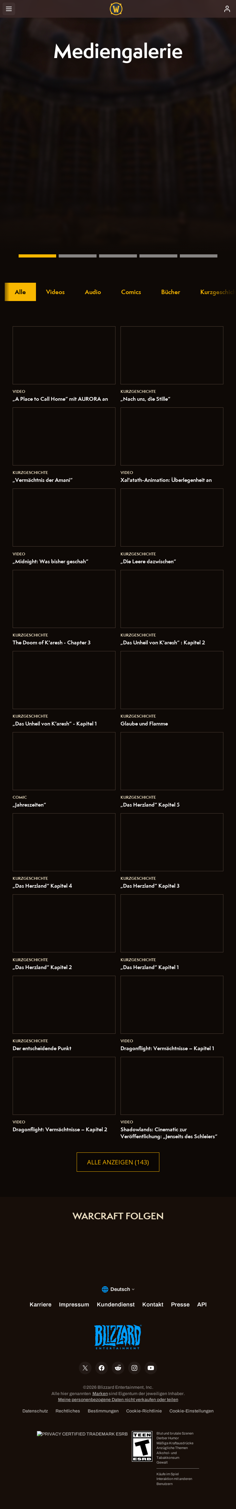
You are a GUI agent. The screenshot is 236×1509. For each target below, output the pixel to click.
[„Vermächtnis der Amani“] (37, 255)
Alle (20, 292)
